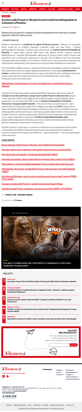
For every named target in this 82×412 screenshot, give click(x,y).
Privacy (30, 405)
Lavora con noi (70, 405)
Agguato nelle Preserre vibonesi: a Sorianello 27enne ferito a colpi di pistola (36, 149)
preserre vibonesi (25, 195)
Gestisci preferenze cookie (57, 405)
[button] (77, 13)
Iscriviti (74, 345)
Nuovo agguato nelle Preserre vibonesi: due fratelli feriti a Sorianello (33, 144)
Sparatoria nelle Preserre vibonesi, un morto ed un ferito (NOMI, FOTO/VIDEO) (37, 188)
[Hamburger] (3, 3)
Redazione (9, 405)
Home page (5, 12)
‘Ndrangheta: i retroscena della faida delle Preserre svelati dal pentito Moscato (38, 164)
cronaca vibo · (11, 195)
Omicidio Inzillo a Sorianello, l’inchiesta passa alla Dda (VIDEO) (30, 154)
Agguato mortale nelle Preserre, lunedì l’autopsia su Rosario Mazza (32, 183)
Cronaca (13, 12)
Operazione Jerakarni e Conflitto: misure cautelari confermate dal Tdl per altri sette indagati (41, 319)
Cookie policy (37, 405)
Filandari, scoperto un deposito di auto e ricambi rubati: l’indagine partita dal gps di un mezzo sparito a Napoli (42, 310)
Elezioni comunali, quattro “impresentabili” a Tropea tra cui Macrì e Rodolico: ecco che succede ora (39, 300)
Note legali (45, 405)
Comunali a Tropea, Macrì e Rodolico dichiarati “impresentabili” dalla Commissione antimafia (41, 281)
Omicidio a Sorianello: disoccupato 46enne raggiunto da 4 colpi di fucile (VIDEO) (38, 159)
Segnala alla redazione (20, 405)
